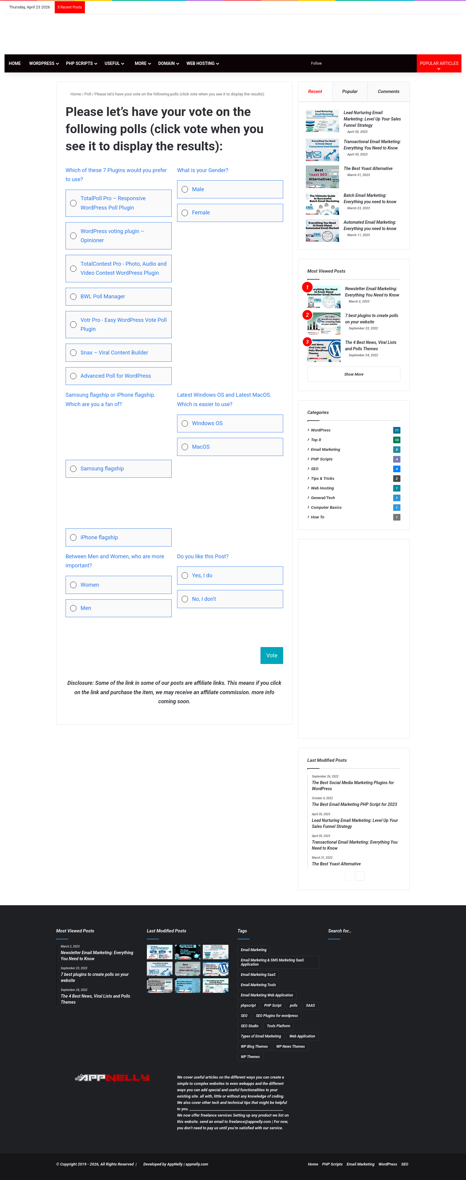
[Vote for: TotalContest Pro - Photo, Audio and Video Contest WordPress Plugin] (118, 268)
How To (317, 522)
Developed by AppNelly (164, 1169)
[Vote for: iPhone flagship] (118, 514)
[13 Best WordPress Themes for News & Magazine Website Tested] (160, 990)
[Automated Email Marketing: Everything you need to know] (324, 234)
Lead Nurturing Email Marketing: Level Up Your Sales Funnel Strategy (368, 120)
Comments (389, 91)
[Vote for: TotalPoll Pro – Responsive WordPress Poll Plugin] (118, 203)
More (138, 63)
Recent (315, 91)
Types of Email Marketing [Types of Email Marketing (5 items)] (261, 1041)
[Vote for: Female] (230, 213)
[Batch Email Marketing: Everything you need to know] (324, 207)
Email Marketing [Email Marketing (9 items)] (254, 955)
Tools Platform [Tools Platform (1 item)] (278, 1031)
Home (15, 63)
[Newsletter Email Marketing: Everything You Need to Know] (324, 302)
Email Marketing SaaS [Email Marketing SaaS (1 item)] (258, 979)
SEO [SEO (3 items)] (244, 1020)
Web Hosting (200, 63)
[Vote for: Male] (230, 189)
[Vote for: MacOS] (230, 447)
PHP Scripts (79, 63)
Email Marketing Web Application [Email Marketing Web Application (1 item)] (267, 1000)
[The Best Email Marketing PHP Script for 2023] (188, 957)
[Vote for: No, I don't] (230, 599)
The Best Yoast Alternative (369, 172)
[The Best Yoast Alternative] (324, 180)
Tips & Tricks (322, 483)
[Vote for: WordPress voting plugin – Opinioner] (118, 236)
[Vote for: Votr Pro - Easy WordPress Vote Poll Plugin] (118, 324)
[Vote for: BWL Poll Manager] (118, 297)
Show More (354, 379)
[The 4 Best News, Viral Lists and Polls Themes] (324, 356)
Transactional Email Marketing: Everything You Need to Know (369, 149)
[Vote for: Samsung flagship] (118, 446)
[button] (123, 203)
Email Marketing (325, 454)
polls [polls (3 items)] (293, 1010)
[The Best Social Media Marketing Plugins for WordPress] (160, 957)
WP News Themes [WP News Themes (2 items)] (290, 1051)
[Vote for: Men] (118, 608)
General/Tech (323, 502)
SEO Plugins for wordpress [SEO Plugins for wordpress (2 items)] (277, 1020)
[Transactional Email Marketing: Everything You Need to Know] (324, 151)
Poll (88, 94)
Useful (112, 63)
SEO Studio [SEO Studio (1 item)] (249, 1031)
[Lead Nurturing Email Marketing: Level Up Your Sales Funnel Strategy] (324, 122)
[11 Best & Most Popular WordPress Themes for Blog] (188, 990)
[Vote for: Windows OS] (230, 423)
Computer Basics (326, 512)
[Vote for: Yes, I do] (230, 575)
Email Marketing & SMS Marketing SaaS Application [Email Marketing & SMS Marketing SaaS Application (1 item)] (272, 967)
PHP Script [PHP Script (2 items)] (272, 1010)
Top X (316, 444)
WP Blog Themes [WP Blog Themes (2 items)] (254, 1051)
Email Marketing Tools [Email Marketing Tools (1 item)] (258, 990)
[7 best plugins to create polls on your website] (324, 329)
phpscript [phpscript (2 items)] (248, 1010)
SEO (315, 473)
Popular (350, 91)
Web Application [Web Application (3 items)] (302, 1041)
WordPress (41, 63)
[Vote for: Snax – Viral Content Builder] (118, 352)
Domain (166, 63)
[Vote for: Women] (118, 585)
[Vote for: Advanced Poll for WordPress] (118, 376)
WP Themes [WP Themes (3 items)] (250, 1062)
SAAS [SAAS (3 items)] (310, 1010)
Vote (271, 655)
